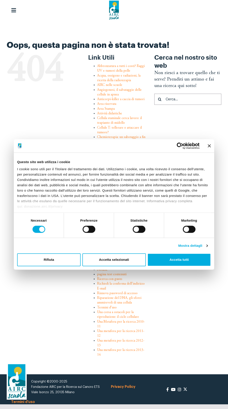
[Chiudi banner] (209, 145)
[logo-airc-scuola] (114, 10)
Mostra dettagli (190, 245)
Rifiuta (49, 260)
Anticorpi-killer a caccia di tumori (121, 99)
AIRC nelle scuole (109, 85)
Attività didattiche (109, 113)
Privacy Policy (123, 387)
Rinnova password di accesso (117, 293)
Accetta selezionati (114, 260)
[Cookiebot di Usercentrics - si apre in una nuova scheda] (180, 145)
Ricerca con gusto (109, 279)
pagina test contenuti (111, 274)
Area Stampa (106, 108)
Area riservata (106, 104)
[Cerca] (159, 99)
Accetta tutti (179, 260)
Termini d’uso (107, 307)
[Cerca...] (187, 99)
